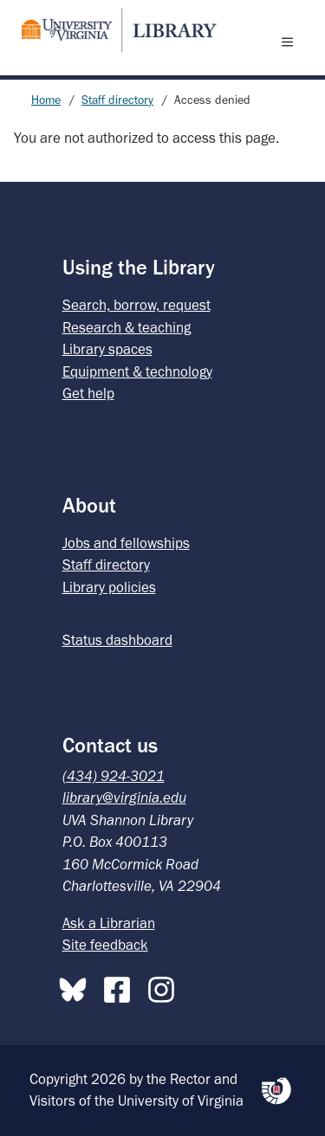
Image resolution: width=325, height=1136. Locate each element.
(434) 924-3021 (113, 775)
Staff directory (117, 100)
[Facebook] (121, 986)
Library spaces (107, 349)
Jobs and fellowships (126, 543)
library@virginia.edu (124, 797)
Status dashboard (117, 640)
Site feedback (105, 944)
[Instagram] (165, 986)
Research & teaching (126, 327)
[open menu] (291, 42)
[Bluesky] (77, 986)
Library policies (109, 587)
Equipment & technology (137, 371)
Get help (88, 393)
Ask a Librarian (108, 923)
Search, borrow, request (136, 304)
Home (46, 100)
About (89, 505)
